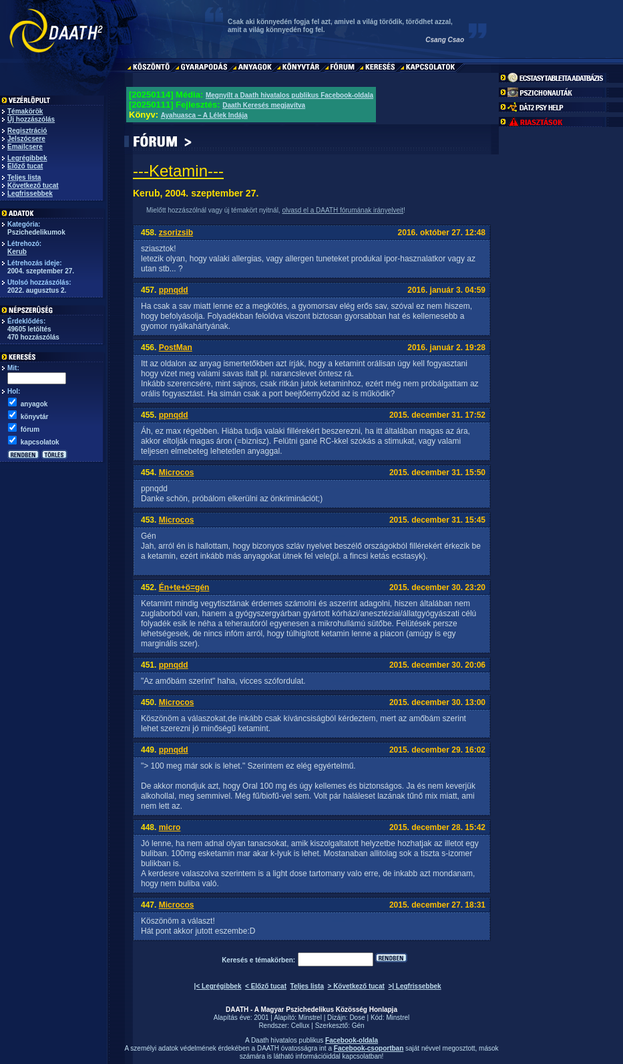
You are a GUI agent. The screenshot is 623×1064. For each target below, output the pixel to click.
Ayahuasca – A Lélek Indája (204, 115)
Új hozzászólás (31, 119)
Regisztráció (27, 130)
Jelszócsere (26, 138)
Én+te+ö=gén (184, 587)
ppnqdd (173, 290)
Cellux (300, 1025)
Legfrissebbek (30, 193)
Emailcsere (25, 146)
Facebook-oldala (351, 1040)
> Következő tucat (356, 986)
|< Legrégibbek (218, 986)
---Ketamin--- (178, 171)
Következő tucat (33, 185)
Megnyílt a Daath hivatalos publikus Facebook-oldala (289, 95)
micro (170, 827)
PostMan (175, 347)
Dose (357, 1017)
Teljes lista (24, 177)
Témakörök (25, 111)
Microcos (176, 472)
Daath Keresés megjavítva (263, 105)
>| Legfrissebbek (414, 986)
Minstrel (310, 1017)
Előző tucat (25, 166)
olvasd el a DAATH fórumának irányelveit (342, 210)
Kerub (17, 251)
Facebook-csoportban (368, 1048)
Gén (358, 1025)
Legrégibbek (27, 158)
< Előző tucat (265, 986)
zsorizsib (176, 232)
